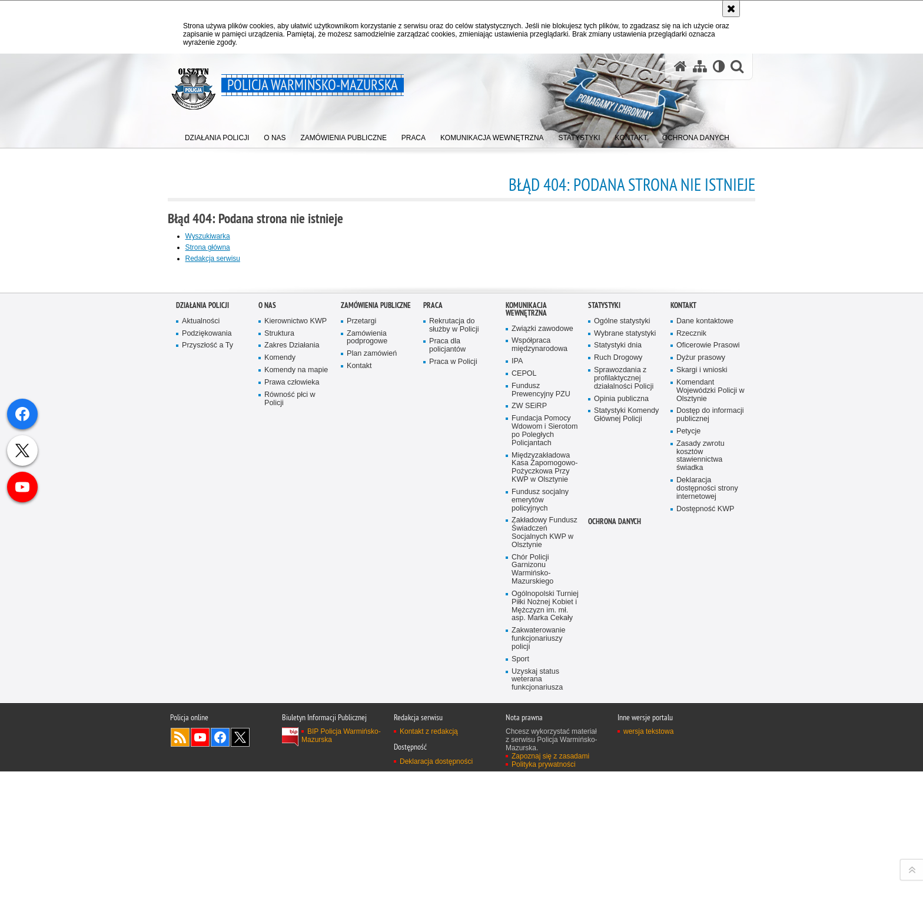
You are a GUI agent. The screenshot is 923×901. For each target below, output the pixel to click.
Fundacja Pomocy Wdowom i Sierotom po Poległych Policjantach (545, 754)
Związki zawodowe (542, 652)
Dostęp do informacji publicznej (710, 739)
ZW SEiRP (529, 730)
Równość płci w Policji (290, 722)
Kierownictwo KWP (295, 644)
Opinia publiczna (621, 722)
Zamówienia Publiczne (376, 629)
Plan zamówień (372, 677)
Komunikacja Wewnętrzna (526, 632)
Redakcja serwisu (221, 258)
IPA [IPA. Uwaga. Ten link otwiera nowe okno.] (517, 684)
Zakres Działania (292, 669)
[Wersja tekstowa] (718, 66)
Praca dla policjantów (447, 669)
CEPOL (524, 697)
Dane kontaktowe (705, 644)
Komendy (280, 681)
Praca (433, 629)
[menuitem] (217, 135)
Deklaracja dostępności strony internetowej (707, 812)
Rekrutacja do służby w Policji (454, 649)
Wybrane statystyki (625, 657)
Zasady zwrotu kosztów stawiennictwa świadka (700, 779)
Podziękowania (207, 657)
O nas (267, 629)
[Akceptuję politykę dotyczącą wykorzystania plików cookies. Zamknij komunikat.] (731, 8)
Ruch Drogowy (618, 681)
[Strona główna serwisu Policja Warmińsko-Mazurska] (679, 66)
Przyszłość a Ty (207, 669)
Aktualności (201, 644)
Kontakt (359, 689)
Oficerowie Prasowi (708, 669)
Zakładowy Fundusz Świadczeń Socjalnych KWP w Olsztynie (544, 857)
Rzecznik (691, 657)
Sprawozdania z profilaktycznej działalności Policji (624, 702)
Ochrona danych (614, 846)
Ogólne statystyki (622, 644)
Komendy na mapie (296, 693)
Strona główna (216, 247)
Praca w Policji (453, 685)
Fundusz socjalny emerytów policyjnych (540, 824)
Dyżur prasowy (701, 681)
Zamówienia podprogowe (367, 661)
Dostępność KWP (705, 833)
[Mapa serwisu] (699, 66)
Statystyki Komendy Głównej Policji (626, 739)
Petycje (688, 755)
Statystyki (604, 629)
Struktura (279, 657)
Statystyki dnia (618, 669)
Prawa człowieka (292, 706)
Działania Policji (202, 629)
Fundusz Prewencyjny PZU (541, 713)
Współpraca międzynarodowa (539, 668)
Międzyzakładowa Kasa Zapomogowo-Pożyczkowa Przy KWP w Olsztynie (545, 791)
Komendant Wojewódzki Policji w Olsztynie (707, 714)
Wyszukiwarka (216, 236)
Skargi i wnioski (702, 693)
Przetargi (362, 644)
